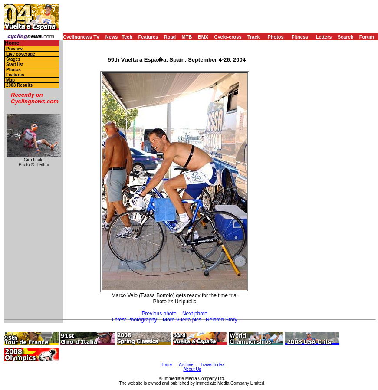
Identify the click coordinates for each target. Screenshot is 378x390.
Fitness (299, 36)
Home (12, 43)
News (111, 36)
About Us (192, 369)
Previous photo (159, 314)
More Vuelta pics (182, 320)
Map (10, 80)
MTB (187, 36)
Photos (275, 36)
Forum (366, 36)
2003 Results (19, 85)
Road (170, 36)
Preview (14, 48)
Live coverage (20, 54)
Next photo (194, 314)
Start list (14, 64)
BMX (203, 36)
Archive (186, 364)
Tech (127, 36)
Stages (13, 59)
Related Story (221, 320)
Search (346, 36)
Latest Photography (134, 320)
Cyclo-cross (228, 36)
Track (253, 36)
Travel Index (212, 364)
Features (148, 36)
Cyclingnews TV (81, 36)
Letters (324, 36)
